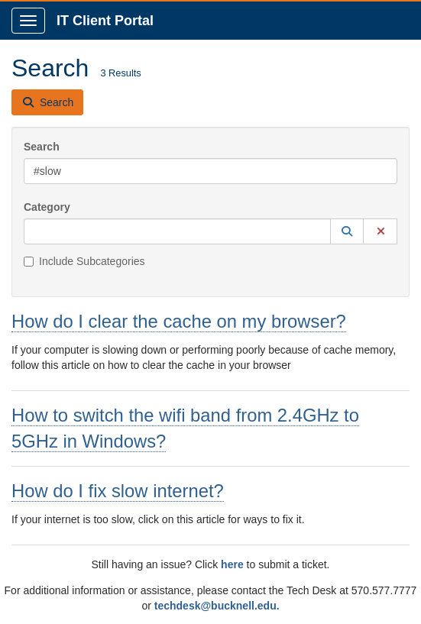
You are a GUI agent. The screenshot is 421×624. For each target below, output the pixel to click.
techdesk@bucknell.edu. (217, 606)
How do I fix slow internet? (117, 490)
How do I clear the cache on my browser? (178, 321)
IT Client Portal (105, 20)
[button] (347, 231)
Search (42, 147)
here (232, 564)
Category (47, 207)
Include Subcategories (84, 261)
